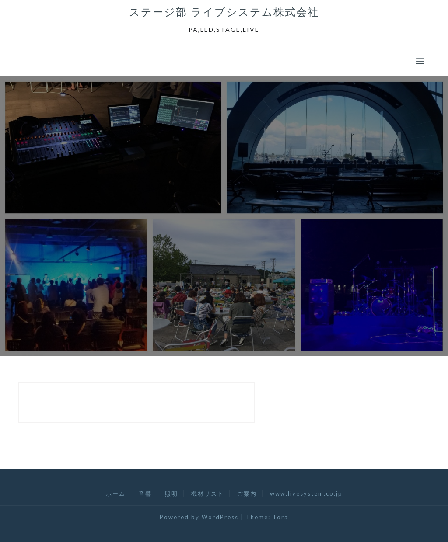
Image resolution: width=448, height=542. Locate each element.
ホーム (116, 493)
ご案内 (247, 493)
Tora (280, 517)
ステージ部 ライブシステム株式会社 (224, 12)
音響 (145, 493)
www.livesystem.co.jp (306, 493)
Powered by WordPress (199, 517)
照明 (171, 493)
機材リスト (207, 493)
